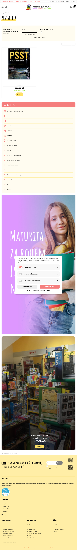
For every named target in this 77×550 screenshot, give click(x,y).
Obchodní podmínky (8, 529)
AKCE (8, 121)
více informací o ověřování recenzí (9, 453)
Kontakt (68, 1)
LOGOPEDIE (10, 170)
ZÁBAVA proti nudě (12, 145)
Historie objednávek (59, 529)
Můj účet (73, 1)
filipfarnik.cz (53, 548)
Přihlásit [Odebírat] (59, 463)
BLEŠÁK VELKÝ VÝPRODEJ (13, 160)
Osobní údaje (57, 527)
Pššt (19, 81)
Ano (43, 32)
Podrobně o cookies (7, 533)
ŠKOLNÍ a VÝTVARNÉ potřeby (14, 175)
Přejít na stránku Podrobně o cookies (38, 290)
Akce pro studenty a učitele (9, 542)
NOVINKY (9, 136)
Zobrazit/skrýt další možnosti (39, 37)
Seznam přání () (55, 1)
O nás (62, 1)
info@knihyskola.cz (8, 515)
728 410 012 (6, 511)
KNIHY (8, 116)
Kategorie (11, 105)
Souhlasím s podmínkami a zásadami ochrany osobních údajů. (55, 467)
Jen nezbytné (27, 286)
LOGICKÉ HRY (10, 180)
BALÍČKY (9, 150)
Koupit (19, 94)
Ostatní (9, 190)
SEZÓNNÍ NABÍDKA (11, 141)
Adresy (55, 531)
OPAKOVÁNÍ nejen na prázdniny (15, 111)
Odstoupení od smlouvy (8, 536)
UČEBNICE (9, 131)
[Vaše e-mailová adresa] (51, 463)
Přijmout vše (49, 286)
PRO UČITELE (10, 126)
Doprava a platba (7, 538)
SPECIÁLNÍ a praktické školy (14, 155)
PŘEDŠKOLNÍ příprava (12, 165)
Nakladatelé (31, 538)
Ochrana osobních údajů (9, 531)
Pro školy (5, 540)
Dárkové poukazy (11, 185)
